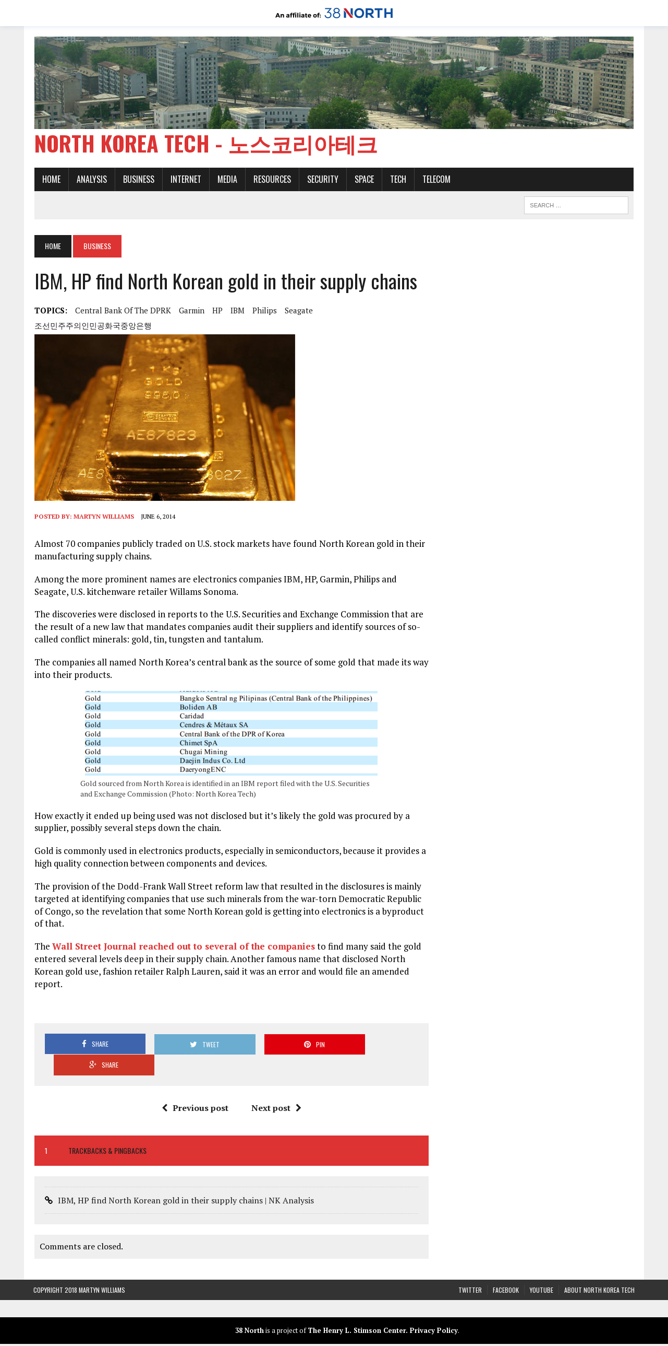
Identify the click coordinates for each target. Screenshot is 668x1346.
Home (50, 179)
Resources (271, 179)
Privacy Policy (434, 1310)
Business (137, 179)
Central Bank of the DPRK (122, 311)
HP (216, 311)
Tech (397, 179)
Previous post (195, 1087)
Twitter (470, 1269)
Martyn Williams (102, 517)
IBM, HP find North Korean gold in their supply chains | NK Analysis (185, 1180)
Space (363, 179)
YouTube (541, 1269)
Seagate (298, 311)
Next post (276, 1087)
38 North (249, 1310)
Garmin (190, 311)
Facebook (506, 1269)
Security (321, 179)
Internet (184, 179)
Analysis (91, 179)
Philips (263, 311)
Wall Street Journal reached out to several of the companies (182, 947)
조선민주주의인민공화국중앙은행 (92, 326)
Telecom (435, 179)
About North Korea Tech (599, 1269)
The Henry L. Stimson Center (357, 1310)
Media (226, 179)
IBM (236, 311)
